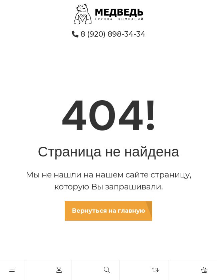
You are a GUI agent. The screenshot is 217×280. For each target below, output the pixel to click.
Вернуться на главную (108, 210)
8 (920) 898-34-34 (109, 34)
